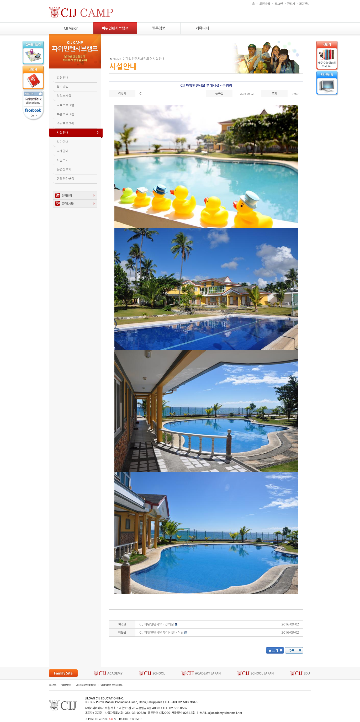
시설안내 (159, 58)
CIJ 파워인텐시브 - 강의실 (156, 624)
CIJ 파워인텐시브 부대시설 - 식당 (161, 632)
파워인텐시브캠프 (137, 58)
